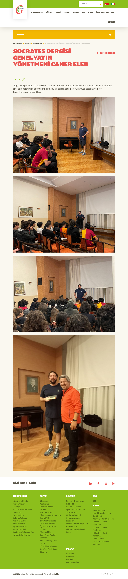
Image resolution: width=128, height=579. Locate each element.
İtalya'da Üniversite (48, 521)
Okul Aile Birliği (19, 529)
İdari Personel (19, 523)
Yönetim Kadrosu (20, 521)
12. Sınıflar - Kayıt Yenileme (100, 534)
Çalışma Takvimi (20, 518)
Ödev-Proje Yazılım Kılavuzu (48, 536)
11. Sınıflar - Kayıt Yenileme (100, 528)
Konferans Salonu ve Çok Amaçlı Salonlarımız (23, 533)
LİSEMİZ (58, 13)
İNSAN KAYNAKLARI (105, 13)
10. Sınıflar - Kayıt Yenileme (100, 523)
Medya (28, 43)
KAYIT (67, 13)
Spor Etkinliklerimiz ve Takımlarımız (75, 511)
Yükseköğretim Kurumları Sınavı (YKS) (50, 516)
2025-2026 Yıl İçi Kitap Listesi (48, 542)
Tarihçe (16, 506)
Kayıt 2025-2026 (99, 510)
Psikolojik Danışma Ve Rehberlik (75, 502)
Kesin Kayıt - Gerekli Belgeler (101, 543)
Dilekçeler (44, 501)
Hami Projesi (71, 526)
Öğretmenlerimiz (20, 526)
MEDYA (76, 13)
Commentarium (72, 562)
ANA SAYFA (17, 43)
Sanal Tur (17, 512)
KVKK (90, 13)
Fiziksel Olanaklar (73, 506)
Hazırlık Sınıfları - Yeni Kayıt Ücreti (102, 514)
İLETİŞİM (111, 22)
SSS (83, 13)
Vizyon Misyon (19, 504)
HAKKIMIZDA (37, 13)
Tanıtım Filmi (18, 515)
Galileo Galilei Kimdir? (22, 509)
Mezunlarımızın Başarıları (77, 523)
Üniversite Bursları (47, 523)
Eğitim (43, 496)
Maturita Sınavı (46, 512)
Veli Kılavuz (44, 504)
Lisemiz (70, 496)
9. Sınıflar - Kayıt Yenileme (103, 519)
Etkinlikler (70, 556)
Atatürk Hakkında (20, 501)
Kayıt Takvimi (98, 538)
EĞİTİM (49, 13)
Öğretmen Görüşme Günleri (48, 528)
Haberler (37, 43)
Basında (69, 559)
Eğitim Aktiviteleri (73, 515)
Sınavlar (43, 509)
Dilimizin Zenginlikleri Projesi (75, 530)
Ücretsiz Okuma (46, 506)
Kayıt (96, 506)
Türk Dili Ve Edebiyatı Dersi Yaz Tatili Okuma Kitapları (49, 549)
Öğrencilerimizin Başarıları (73, 519)
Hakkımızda (20, 496)
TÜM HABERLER (106, 53)
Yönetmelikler (45, 532)
